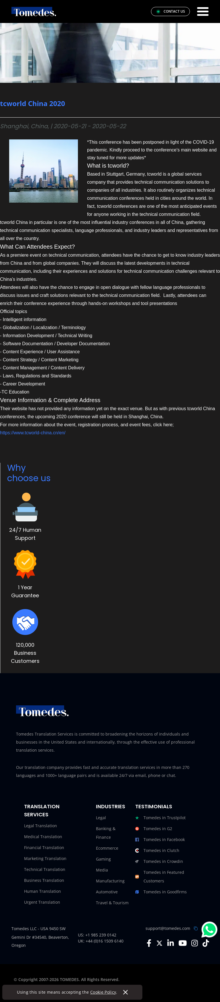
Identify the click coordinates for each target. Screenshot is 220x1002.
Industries (110, 806)
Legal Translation (40, 825)
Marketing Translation (45, 858)
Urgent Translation (42, 902)
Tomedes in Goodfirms (161, 892)
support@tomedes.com (168, 928)
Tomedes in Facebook (160, 839)
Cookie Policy (105, 992)
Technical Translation (44, 869)
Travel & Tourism (112, 902)
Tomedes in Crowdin (159, 861)
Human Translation (42, 891)
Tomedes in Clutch (157, 850)
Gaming (103, 859)
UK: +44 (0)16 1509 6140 (100, 941)
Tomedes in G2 (153, 828)
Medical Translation (43, 836)
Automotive (107, 891)
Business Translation (44, 880)
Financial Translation (44, 847)
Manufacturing (110, 881)
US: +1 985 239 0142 (97, 935)
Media (102, 870)
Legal (101, 817)
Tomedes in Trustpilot (160, 817)
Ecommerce (107, 848)
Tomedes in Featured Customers (159, 876)
